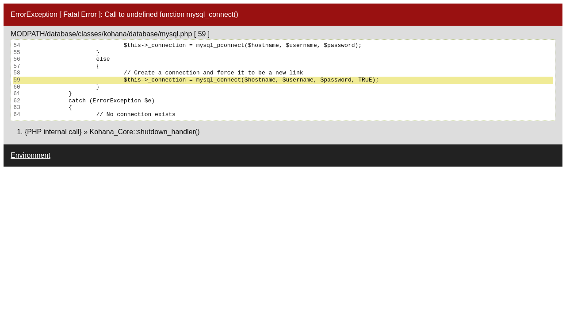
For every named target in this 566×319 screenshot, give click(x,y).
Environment (30, 155)
